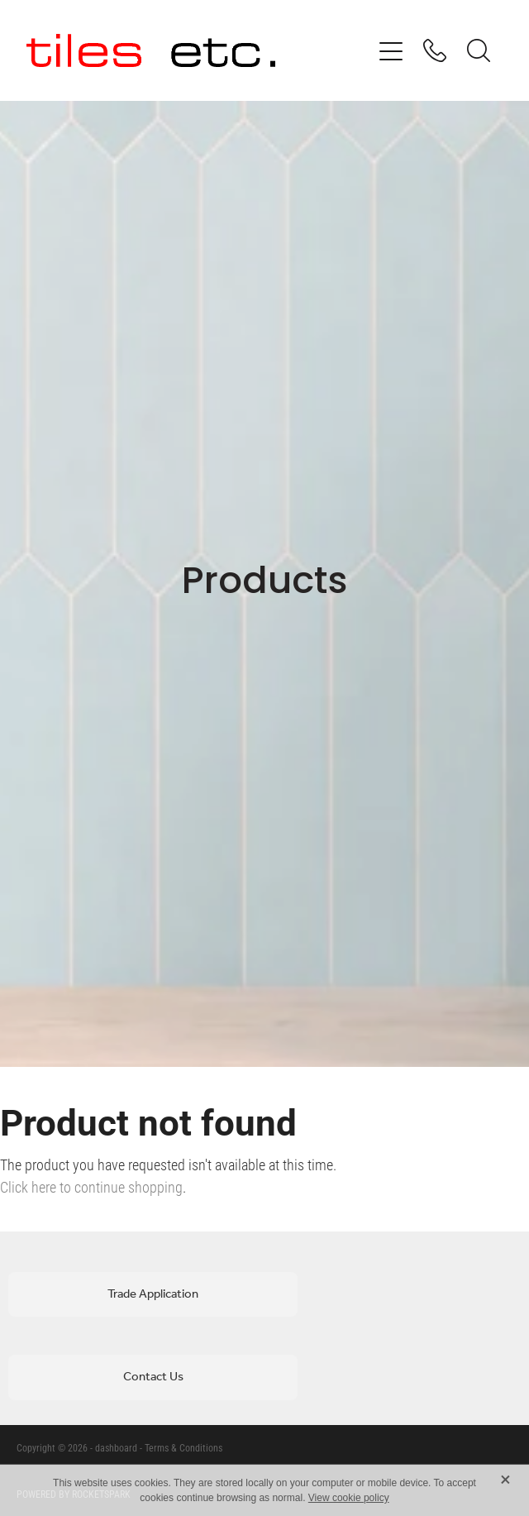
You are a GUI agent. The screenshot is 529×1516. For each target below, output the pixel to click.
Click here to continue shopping (91, 1187)
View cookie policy (348, 1498)
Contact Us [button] (153, 1377)
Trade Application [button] (152, 1294)
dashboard (116, 1447)
